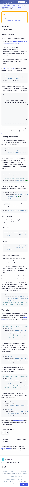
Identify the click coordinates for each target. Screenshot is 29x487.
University (16, 462)
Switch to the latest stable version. (13, 20)
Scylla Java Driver (18, 5)
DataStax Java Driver (8, 450)
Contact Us (5, 464)
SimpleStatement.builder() (11, 43)
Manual (3, 7)
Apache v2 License (6, 448)
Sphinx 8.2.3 (12, 481)
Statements (19, 7)
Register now (21, 2)
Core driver (11, 7)
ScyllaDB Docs (6, 5)
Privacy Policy (16, 473)
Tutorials (9, 462)
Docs (3, 462)
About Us (13, 464)
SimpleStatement (8, 68)
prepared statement (6, 133)
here (23, 450)
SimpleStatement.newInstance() (17, 41)
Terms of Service (6, 473)
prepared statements (18, 420)
